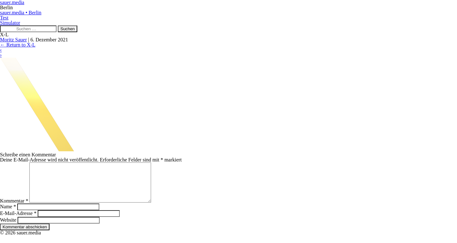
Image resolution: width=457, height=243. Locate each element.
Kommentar (14, 208)
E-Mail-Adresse (18, 221)
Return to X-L (17, 44)
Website (8, 227)
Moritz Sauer (13, 39)
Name (8, 214)
